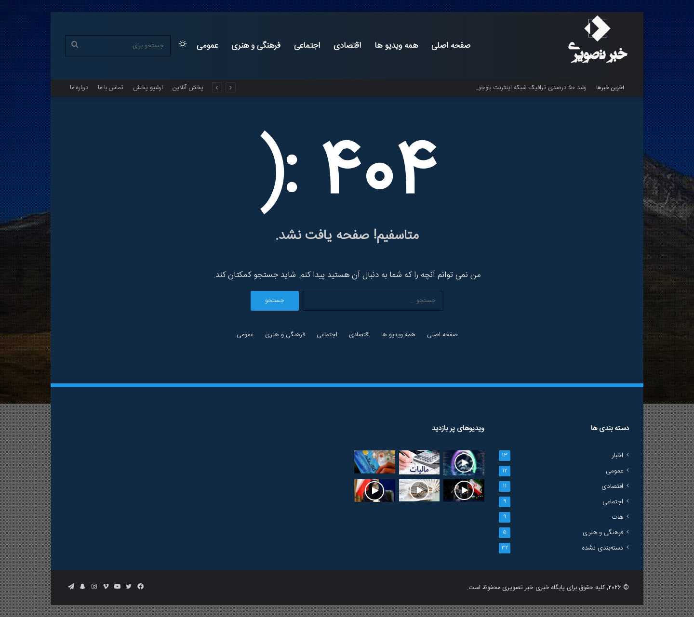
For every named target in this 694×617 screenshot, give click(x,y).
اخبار (617, 455)
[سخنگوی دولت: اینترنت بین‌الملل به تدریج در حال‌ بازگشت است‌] (374, 490)
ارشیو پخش (148, 87)
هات (617, 517)
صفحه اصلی (450, 46)
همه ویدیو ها (396, 46)
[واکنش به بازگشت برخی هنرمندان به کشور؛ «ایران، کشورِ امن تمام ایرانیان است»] (463, 490)
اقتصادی (347, 46)
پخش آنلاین (188, 87)
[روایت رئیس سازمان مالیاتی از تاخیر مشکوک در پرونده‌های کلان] (419, 462)
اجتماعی (307, 46)
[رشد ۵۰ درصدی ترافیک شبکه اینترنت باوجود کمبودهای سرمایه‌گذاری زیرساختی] (463, 462)
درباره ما (79, 87)
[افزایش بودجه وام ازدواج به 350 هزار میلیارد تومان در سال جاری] (419, 490)
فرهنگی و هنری (255, 46)
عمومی (207, 46)
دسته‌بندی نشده (602, 548)
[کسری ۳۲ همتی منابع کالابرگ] (374, 461)
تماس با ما (110, 87)
